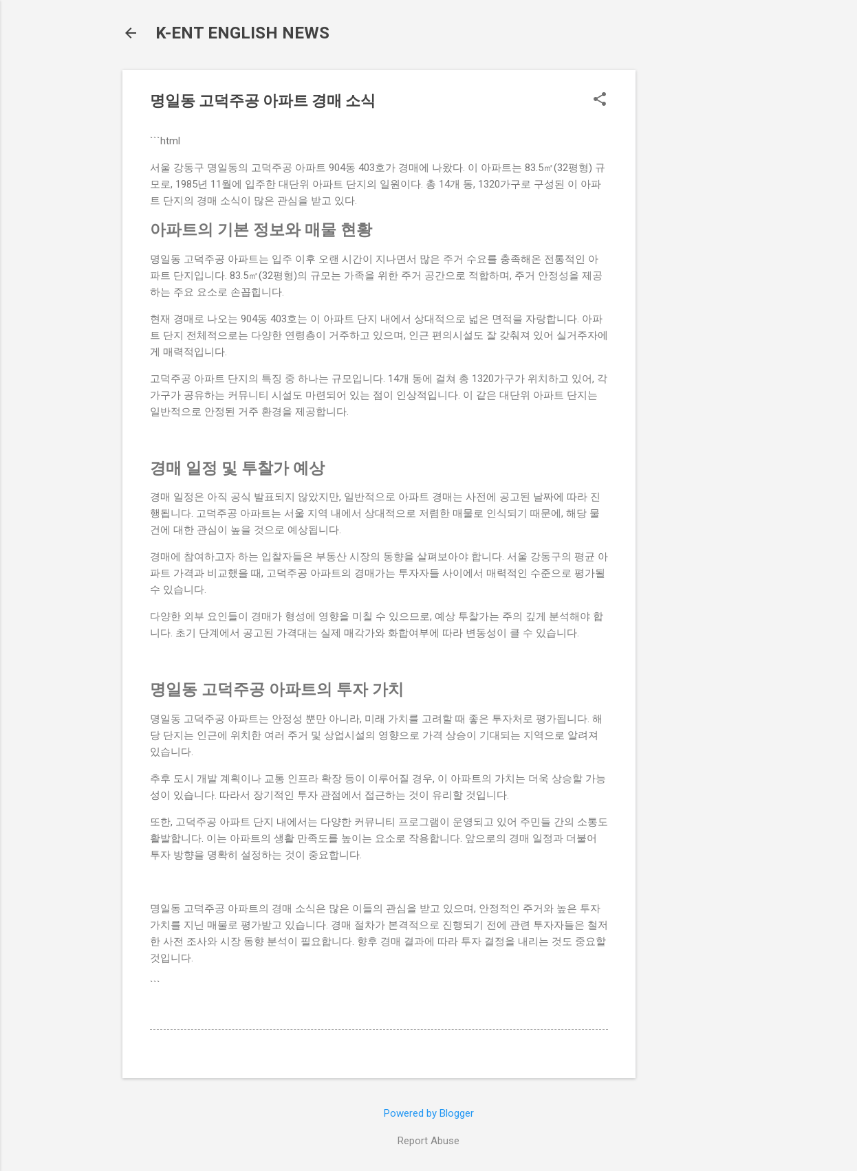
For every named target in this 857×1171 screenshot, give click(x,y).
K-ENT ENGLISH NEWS (242, 33)
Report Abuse (428, 1141)
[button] (600, 100)
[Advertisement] (691, 276)
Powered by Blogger (429, 1113)
